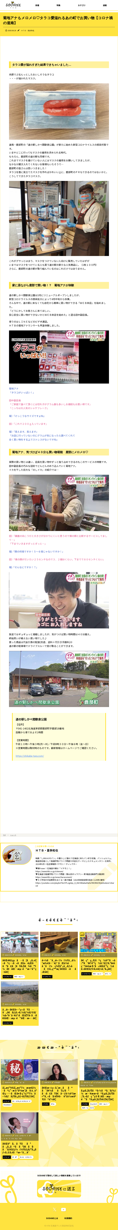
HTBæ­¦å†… (58, 1082)
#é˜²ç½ (108, 974)
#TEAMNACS (7, 1105)
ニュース (13, 835)
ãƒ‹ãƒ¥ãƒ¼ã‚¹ (7, 976)
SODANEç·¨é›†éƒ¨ (21, 955)
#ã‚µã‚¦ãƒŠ (93, 1104)
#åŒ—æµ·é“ (19, 976)
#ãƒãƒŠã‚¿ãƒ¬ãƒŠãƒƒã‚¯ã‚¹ (21, 1101)
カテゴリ (82, 5)
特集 (58, 5)
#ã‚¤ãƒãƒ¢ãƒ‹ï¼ (26, 1157)
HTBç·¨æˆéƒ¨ (20, 1082)
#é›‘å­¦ (92, 1108)
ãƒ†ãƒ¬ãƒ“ (6, 1101)
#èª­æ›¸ (53, 1104)
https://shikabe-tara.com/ (30, 756)
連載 (105, 5)
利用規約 (68, 1218)
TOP (4, 835)
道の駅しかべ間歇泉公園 (31, 719)
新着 (37, 5)
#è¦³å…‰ (85, 1108)
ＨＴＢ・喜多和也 (27, 30)
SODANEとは (52, 1218)
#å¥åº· (15, 1157)
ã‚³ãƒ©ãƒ (46, 1104)
